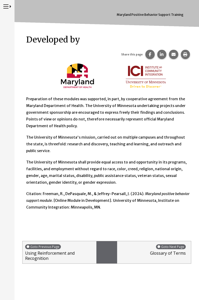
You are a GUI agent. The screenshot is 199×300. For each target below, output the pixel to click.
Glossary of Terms (153, 250)
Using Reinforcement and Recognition (59, 252)
